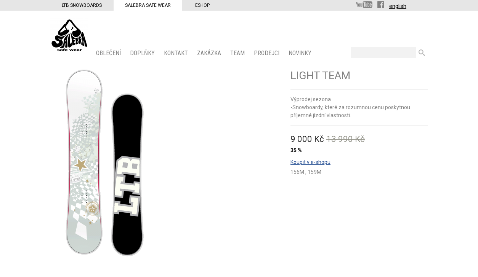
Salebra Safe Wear (148, 5)
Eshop (202, 5)
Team (238, 53)
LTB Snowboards (82, 5)
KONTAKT (176, 53)
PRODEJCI (267, 53)
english (397, 6)
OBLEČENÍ (109, 53)
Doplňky (143, 53)
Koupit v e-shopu (310, 162)
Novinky (301, 53)
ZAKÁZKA (210, 53)
